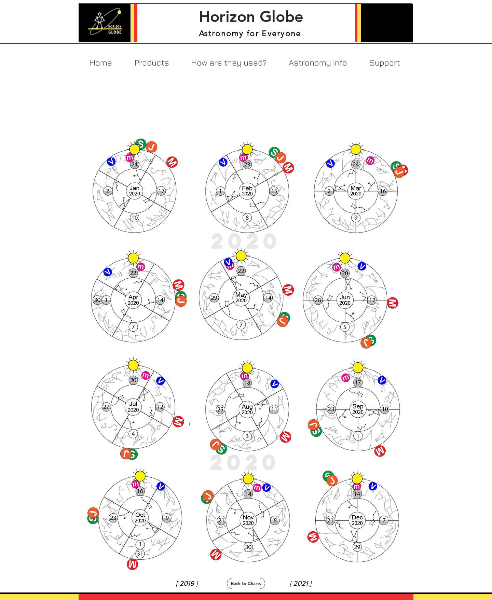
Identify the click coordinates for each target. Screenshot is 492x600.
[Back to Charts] (246, 583)
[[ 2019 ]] (186, 583)
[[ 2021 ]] (300, 583)
